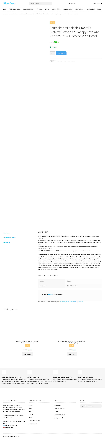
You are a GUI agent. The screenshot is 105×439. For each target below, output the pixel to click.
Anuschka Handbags (14, 9)
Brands (47, 9)
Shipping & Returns (34, 420)
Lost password (59, 418)
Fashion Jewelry (79, 9)
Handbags (39, 9)
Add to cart (61, 53)
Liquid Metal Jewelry (28, 9)
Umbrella (72, 61)
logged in (50, 294)
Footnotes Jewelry (68, 9)
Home (5, 9)
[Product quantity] (52, 53)
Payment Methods (60, 414)
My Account (73, 3)
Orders (56, 411)
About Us (31, 411)
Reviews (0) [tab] (6, 242)
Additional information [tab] (9, 237)
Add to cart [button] (27, 354)
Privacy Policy (33, 424)
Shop (30, 408)
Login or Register (59, 408)
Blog (30, 417)
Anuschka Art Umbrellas (24, 14)
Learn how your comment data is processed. (72, 301)
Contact (31, 414)
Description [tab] (6, 233)
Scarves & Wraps (91, 9)
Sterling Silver (55, 9)
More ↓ (99, 9)
